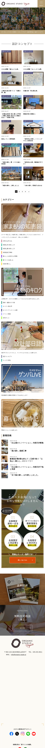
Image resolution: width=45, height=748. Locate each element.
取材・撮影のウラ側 (9, 302)
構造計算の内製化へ (29, 114)
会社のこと (6, 317)
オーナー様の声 (7, 306)
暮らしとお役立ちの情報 (10, 256)
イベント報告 (7, 314)
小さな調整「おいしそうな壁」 (33, 69)
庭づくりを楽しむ (8, 260)
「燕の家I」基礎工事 (18, 451)
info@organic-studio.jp (18, 654)
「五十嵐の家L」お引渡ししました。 (24, 475)
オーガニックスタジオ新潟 (8, 32)
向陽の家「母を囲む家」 (31, 91)
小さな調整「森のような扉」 (10, 69)
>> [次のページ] (28, 191)
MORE (22, 597)
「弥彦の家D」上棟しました (10, 185)
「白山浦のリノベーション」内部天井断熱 (27, 443)
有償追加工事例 (7, 252)
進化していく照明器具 (8, 139)
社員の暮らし (7, 264)
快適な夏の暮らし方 (9, 248)
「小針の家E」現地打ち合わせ (32, 185)
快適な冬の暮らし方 (9, 245)
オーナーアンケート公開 (10, 310)
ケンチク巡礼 (7, 360)
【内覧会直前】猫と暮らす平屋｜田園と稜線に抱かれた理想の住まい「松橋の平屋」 (11, 115)
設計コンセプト (6, 51)
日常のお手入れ (7, 241)
